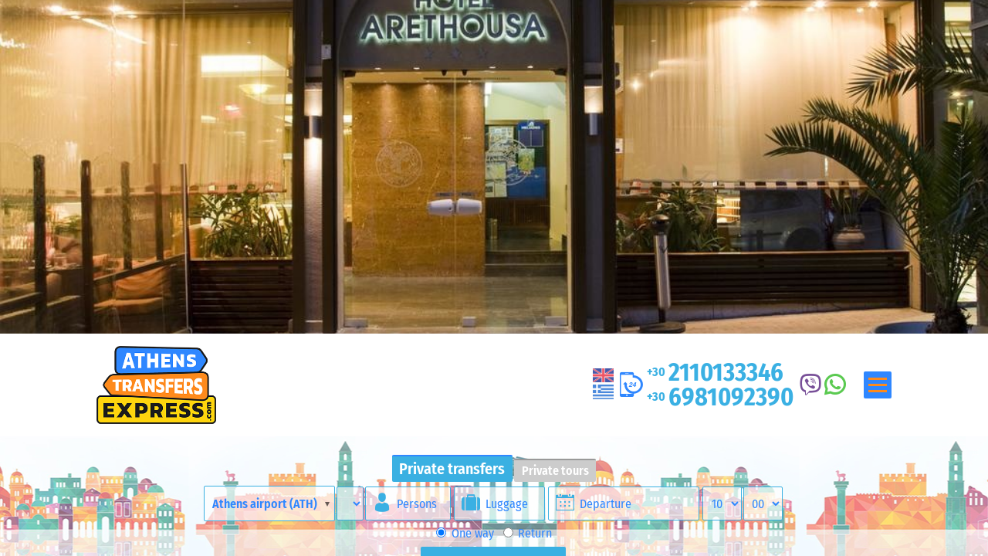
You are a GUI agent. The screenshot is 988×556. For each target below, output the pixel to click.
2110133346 (715, 372)
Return (527, 533)
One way (464, 533)
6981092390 (720, 397)
